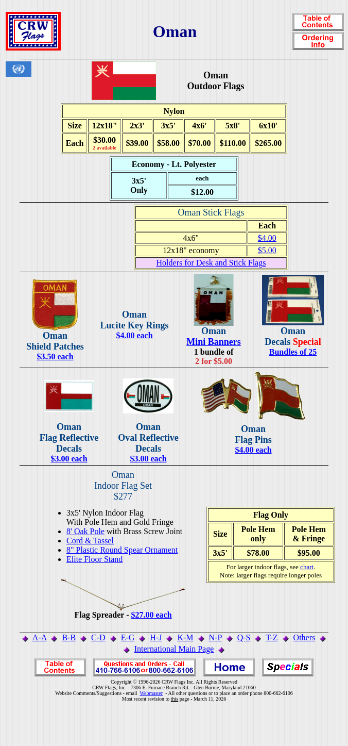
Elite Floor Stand (94, 559)
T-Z (271, 637)
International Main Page (174, 648)
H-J (156, 637)
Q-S (244, 637)
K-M (185, 637)
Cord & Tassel (90, 540)
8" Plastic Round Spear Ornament (122, 549)
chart (307, 567)
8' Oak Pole (85, 531)
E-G (128, 637)
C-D (98, 637)
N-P (215, 637)
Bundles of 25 (293, 351)
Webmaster (151, 693)
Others (304, 637)
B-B (69, 637)
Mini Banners (213, 342)
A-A (39, 637)
